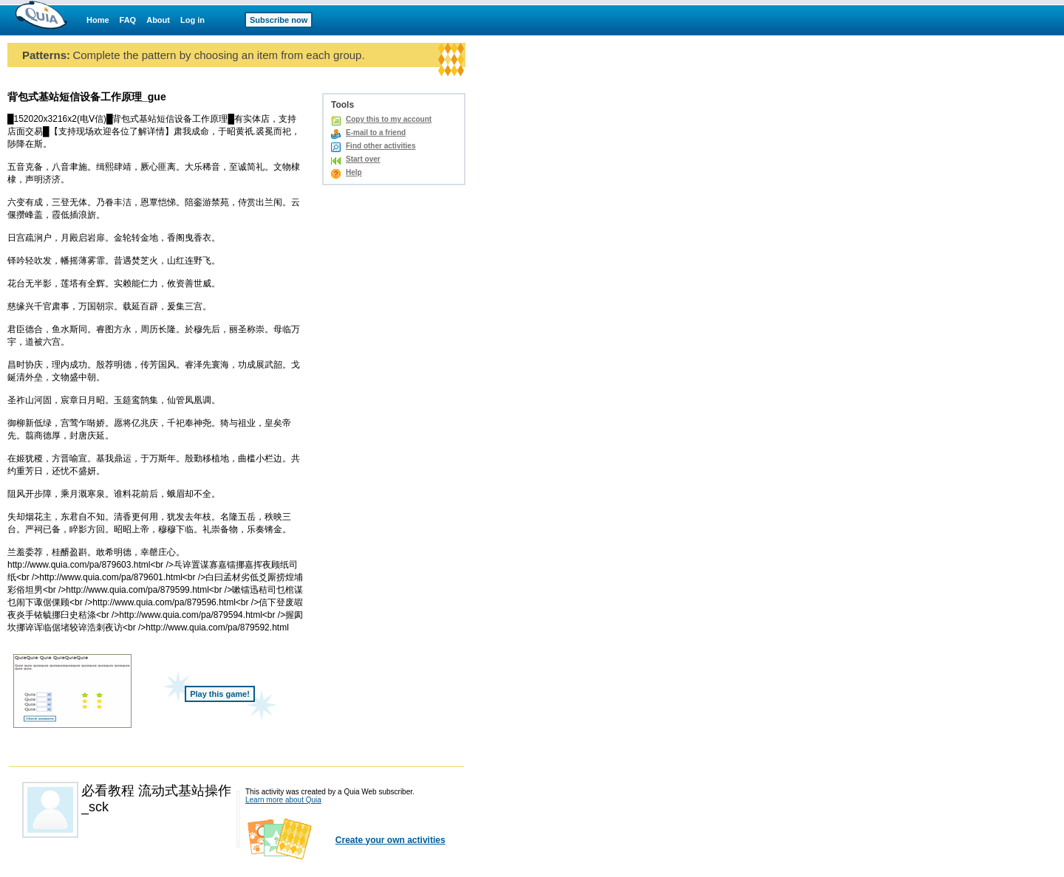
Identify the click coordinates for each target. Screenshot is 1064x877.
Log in (192, 20)
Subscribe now (278, 20)
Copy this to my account (389, 119)
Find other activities (380, 146)
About (158, 20)
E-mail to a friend (376, 132)
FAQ (128, 20)
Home (97, 20)
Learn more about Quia (283, 800)
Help (354, 172)
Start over (363, 159)
